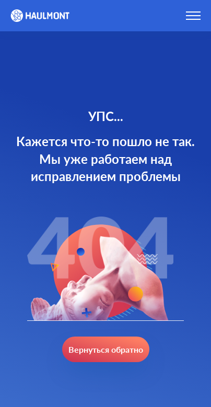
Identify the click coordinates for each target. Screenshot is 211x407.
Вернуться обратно (105, 349)
